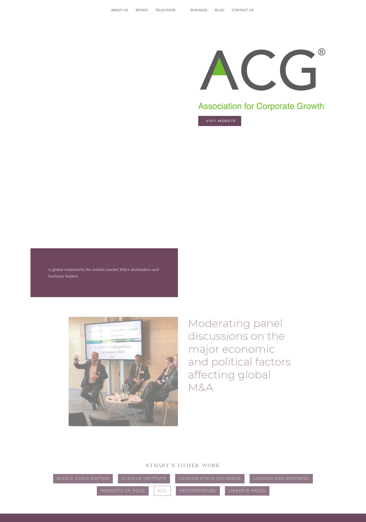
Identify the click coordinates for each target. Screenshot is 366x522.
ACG (162, 490)
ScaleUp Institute (143, 478)
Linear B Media (247, 490)
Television (165, 10)
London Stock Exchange (210, 478)
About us (119, 10)
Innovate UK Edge (122, 490)
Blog (219, 10)
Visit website (221, 121)
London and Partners (281, 478)
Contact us (242, 10)
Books (142, 10)
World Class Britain (83, 478)
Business (199, 10)
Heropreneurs (197, 490)
